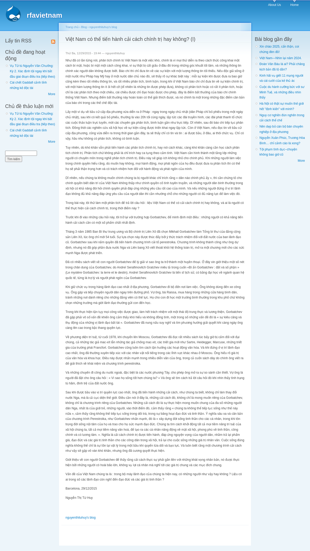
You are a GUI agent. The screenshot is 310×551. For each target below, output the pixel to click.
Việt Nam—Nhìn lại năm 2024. (280, 58)
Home (294, 5)
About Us (274, 5)
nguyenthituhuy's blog (103, 27)
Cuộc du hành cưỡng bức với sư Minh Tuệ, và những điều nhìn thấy (281, 92)
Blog (84, 27)
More (51, 94)
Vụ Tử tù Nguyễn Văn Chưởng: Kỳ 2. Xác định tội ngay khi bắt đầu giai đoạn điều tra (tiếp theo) (32, 71)
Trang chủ (72, 27)
